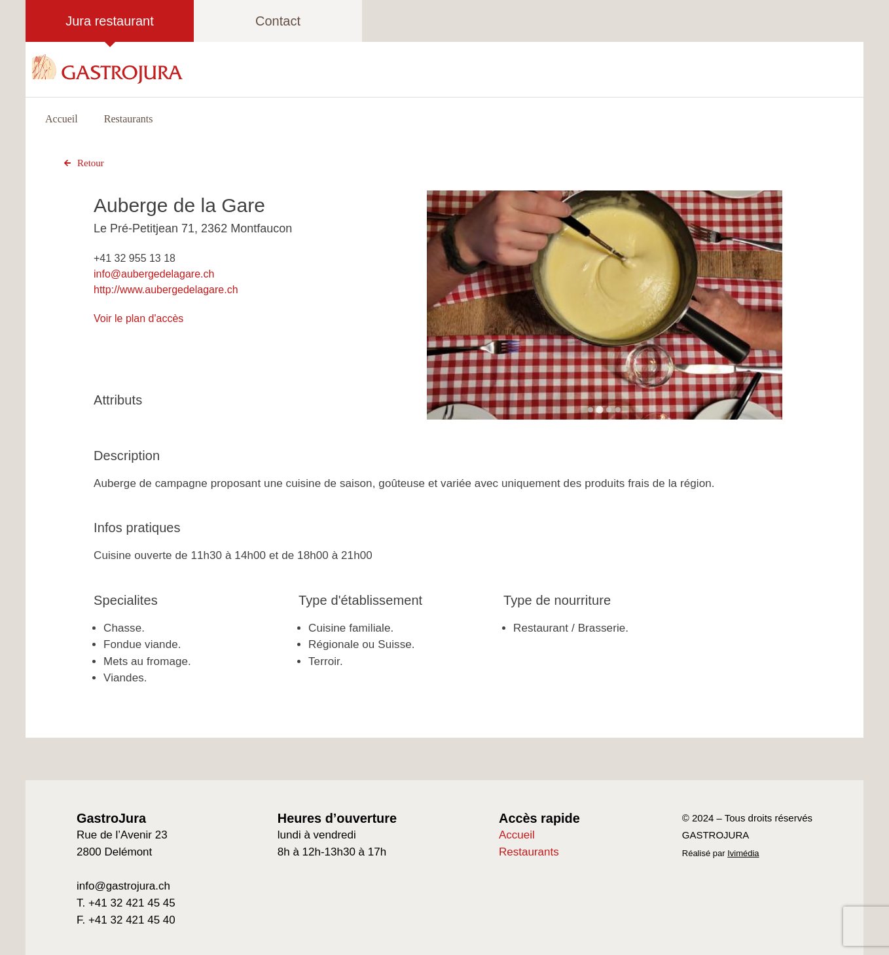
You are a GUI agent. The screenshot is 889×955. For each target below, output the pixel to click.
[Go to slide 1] (590, 409)
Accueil (61, 118)
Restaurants (128, 118)
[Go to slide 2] (600, 409)
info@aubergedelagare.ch (154, 273)
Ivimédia (743, 853)
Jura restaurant (109, 21)
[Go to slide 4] (618, 409)
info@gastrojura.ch (123, 886)
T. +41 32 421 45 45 (126, 903)
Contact (277, 21)
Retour (82, 163)
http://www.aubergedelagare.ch (166, 289)
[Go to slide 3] (608, 409)
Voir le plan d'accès (138, 318)
